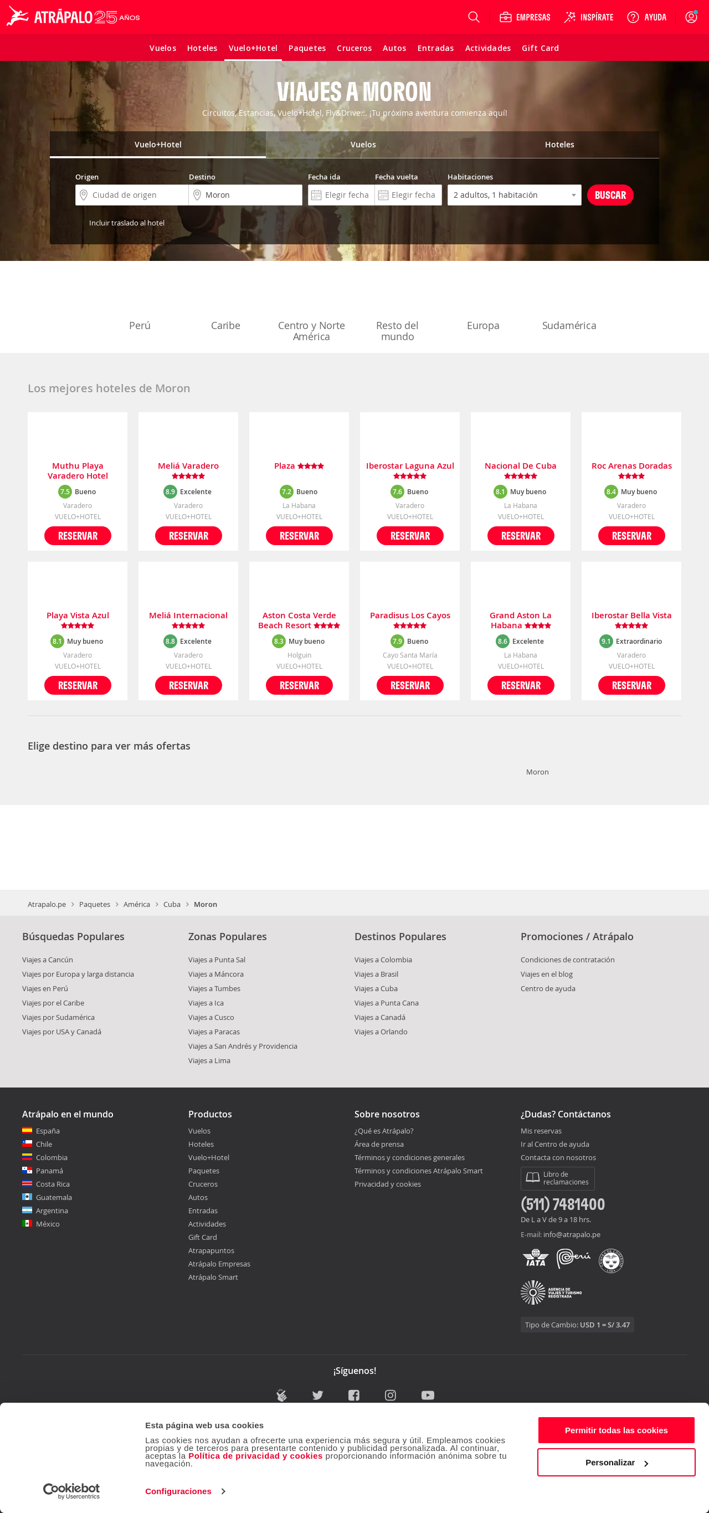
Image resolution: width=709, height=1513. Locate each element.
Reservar (77, 535)
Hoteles (201, 1144)
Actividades (207, 1224)
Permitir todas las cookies (616, 1430)
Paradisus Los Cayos (410, 620)
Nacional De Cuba (521, 471)
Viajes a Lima (209, 1060)
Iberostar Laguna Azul (410, 471)
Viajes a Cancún (47, 960)
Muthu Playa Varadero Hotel (78, 471)
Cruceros (203, 1184)
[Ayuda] (646, 17)
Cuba (172, 904)
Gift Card (202, 1237)
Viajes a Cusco (211, 1017)
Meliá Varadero (188, 471)
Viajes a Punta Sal (216, 960)
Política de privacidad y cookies (255, 1455)
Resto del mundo (398, 308)
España (48, 1131)
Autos (198, 1197)
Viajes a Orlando (381, 1032)
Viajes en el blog (547, 974)
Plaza (299, 466)
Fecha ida (324, 177)
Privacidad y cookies (387, 1184)
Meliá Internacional (188, 620)
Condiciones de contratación (568, 960)
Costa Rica (53, 1184)
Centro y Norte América (311, 308)
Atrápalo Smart (213, 1277)
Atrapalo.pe (47, 904)
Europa (483, 302)
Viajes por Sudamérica (58, 1017)
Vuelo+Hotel (208, 1157)
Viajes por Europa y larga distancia (78, 974)
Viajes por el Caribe (53, 1003)
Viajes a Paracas (214, 1032)
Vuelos (199, 1131)
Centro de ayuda (548, 988)
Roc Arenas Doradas (632, 471)
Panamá (49, 1171)
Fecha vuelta (396, 177)
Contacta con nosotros (558, 1157)
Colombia (52, 1157)
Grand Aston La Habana (521, 620)
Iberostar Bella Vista (632, 620)
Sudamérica (569, 302)
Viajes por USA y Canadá (61, 1032)
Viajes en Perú (45, 988)
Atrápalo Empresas (219, 1264)
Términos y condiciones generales (409, 1157)
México (48, 1224)
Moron (537, 772)
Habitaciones (470, 177)
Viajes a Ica (206, 1003)
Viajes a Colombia (383, 960)
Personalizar (616, 1462)
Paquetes (94, 904)
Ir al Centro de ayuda (555, 1144)
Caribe (226, 302)
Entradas (203, 1210)
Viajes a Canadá (379, 1017)
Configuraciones (178, 1491)
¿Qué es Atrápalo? (384, 1131)
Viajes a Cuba (376, 988)
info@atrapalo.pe (571, 1234)
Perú (140, 302)
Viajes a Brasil (376, 974)
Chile (44, 1144)
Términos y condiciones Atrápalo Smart (418, 1171)
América (137, 904)
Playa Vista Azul (78, 620)
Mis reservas (541, 1131)
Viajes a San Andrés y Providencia (242, 1046)
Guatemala (54, 1197)
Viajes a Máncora (216, 974)
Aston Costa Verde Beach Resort (299, 620)
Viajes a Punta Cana (386, 1003)
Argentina (52, 1210)
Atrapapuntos (211, 1250)
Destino (202, 177)
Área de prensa (379, 1144)
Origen (87, 177)
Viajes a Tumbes (214, 988)
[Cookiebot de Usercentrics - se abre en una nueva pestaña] (71, 1491)
